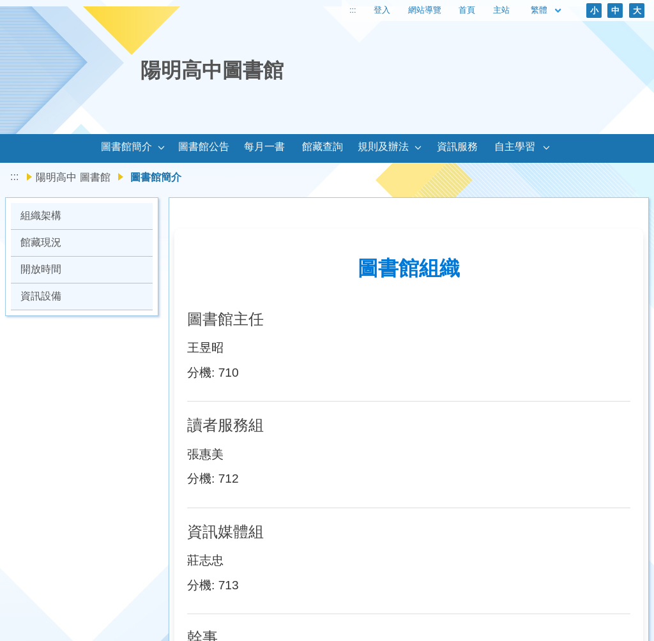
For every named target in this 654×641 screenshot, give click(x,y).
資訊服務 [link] (457, 146)
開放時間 (40, 269)
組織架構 (40, 215)
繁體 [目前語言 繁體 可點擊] (547, 10)
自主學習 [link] (514, 146)
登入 (382, 10)
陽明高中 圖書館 (73, 177)
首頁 (467, 10)
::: (352, 10)
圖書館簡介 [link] (126, 146)
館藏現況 (40, 242)
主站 (501, 10)
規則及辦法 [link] (383, 146)
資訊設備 (40, 295)
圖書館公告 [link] (203, 146)
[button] (161, 148)
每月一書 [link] (264, 146)
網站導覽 (424, 10)
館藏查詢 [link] (322, 146)
